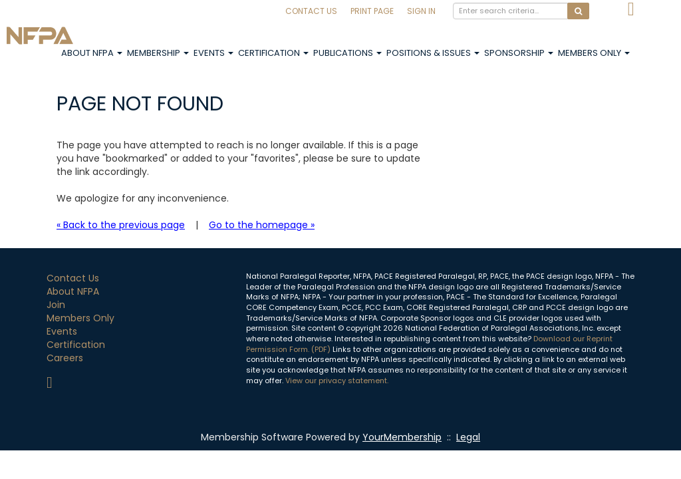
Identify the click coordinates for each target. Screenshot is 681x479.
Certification (273, 53)
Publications (347, 53)
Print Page (372, 11)
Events (213, 53)
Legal (468, 437)
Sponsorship (518, 53)
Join (56, 304)
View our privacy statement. (336, 380)
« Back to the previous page (121, 225)
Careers (65, 358)
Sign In (421, 11)
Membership (158, 53)
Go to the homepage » (262, 225)
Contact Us (311, 11)
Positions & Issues (432, 53)
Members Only (594, 53)
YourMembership (402, 437)
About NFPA (91, 53)
